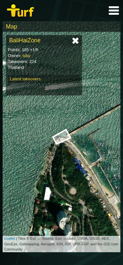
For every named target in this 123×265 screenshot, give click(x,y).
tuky (26, 55)
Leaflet (9, 238)
